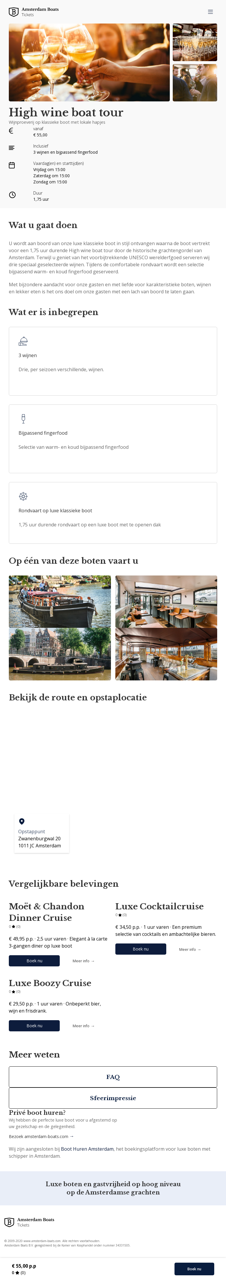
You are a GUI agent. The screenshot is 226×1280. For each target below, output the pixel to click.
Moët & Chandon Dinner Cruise (46, 912)
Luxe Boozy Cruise (50, 983)
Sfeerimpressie (113, 1098)
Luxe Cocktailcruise (159, 906)
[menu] (210, 12)
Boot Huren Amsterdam (87, 1149)
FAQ (113, 1076)
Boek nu (34, 960)
